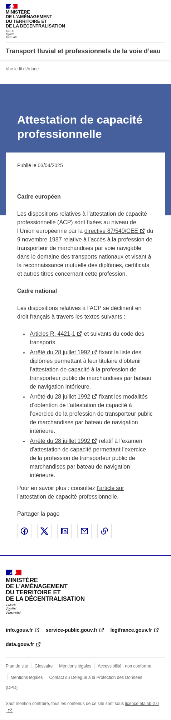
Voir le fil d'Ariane (22, 68)
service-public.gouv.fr (71, 630)
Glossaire (44, 666)
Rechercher (147, 8)
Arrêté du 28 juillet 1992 (60, 352)
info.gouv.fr (19, 630)
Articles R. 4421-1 (52, 334)
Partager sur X (44, 531)
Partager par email (84, 531)
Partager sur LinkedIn (64, 531)
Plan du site (17, 666)
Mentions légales (75, 666)
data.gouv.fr (20, 644)
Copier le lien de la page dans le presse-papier (104, 531)
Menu (161, 8)
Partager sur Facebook (24, 531)
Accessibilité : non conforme (124, 666)
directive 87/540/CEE (111, 231)
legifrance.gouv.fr (131, 630)
